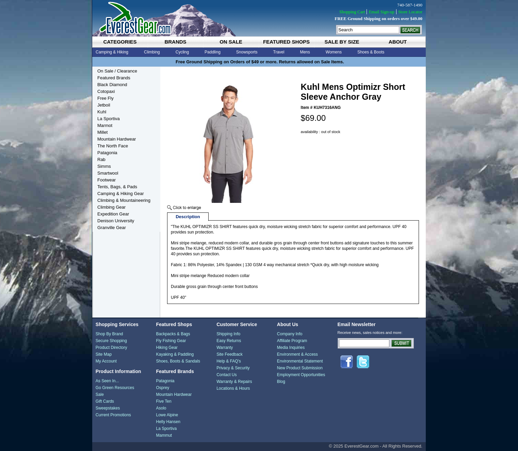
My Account (106, 361)
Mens (305, 52)
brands (175, 42)
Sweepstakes (108, 408)
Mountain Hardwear (116, 139)
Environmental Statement (300, 361)
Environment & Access (297, 354)
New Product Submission (300, 368)
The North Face (112, 145)
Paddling (213, 52)
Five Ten (163, 401)
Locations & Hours (233, 388)
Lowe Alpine (167, 415)
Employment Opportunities (301, 374)
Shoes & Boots (370, 52)
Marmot (104, 125)
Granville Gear (111, 227)
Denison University (115, 220)
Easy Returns (228, 340)
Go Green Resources (115, 387)
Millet (102, 132)
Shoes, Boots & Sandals (178, 361)
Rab (101, 159)
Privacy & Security (232, 368)
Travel (279, 52)
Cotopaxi (106, 91)
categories (119, 42)
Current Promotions (113, 415)
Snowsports (247, 52)
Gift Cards (105, 401)
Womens (334, 52)
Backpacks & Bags (173, 334)
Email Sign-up (381, 11)
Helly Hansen (168, 421)
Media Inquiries (291, 347)
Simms (104, 166)
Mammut (164, 435)
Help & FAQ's (228, 361)
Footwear (106, 179)
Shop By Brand (109, 334)
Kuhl (101, 111)
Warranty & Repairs (234, 381)
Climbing (152, 52)
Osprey (162, 387)
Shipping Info (228, 334)
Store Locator (410, 11)
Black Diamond (112, 84)
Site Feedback (229, 354)
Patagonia (107, 152)
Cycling (182, 52)
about (398, 42)
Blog (281, 381)
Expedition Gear (113, 213)
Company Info (290, 334)
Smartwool (107, 173)
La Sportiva (108, 118)
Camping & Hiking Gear (120, 193)
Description (188, 216)
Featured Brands (113, 77)
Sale (100, 394)
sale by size (341, 42)
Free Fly (105, 98)
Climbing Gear (111, 207)
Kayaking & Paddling (175, 354)
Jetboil (103, 105)
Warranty (224, 347)
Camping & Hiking (112, 52)
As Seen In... (107, 380)
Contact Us (226, 374)
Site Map (104, 354)
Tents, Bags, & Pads (117, 186)
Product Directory (111, 347)
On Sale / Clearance (117, 71)
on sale (231, 42)
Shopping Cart (352, 11)
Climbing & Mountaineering (123, 200)
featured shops (286, 42)
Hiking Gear (166, 347)
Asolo (161, 408)
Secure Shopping (111, 340)
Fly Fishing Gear (171, 340)
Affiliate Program (292, 340)
